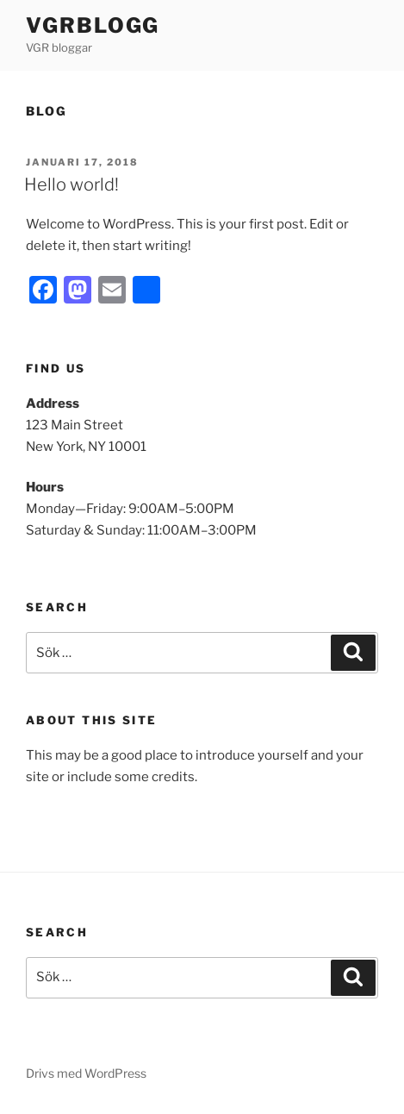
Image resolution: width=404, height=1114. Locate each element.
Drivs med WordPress (86, 1073)
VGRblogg (92, 25)
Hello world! (71, 184)
